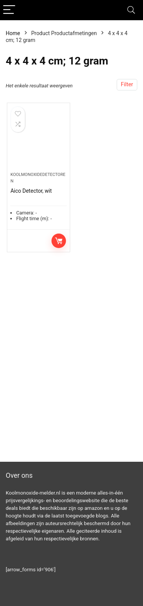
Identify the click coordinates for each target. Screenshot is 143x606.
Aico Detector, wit (30, 191)
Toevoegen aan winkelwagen (58, 240)
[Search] (131, 10)
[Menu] (9, 10)
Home (13, 33)
